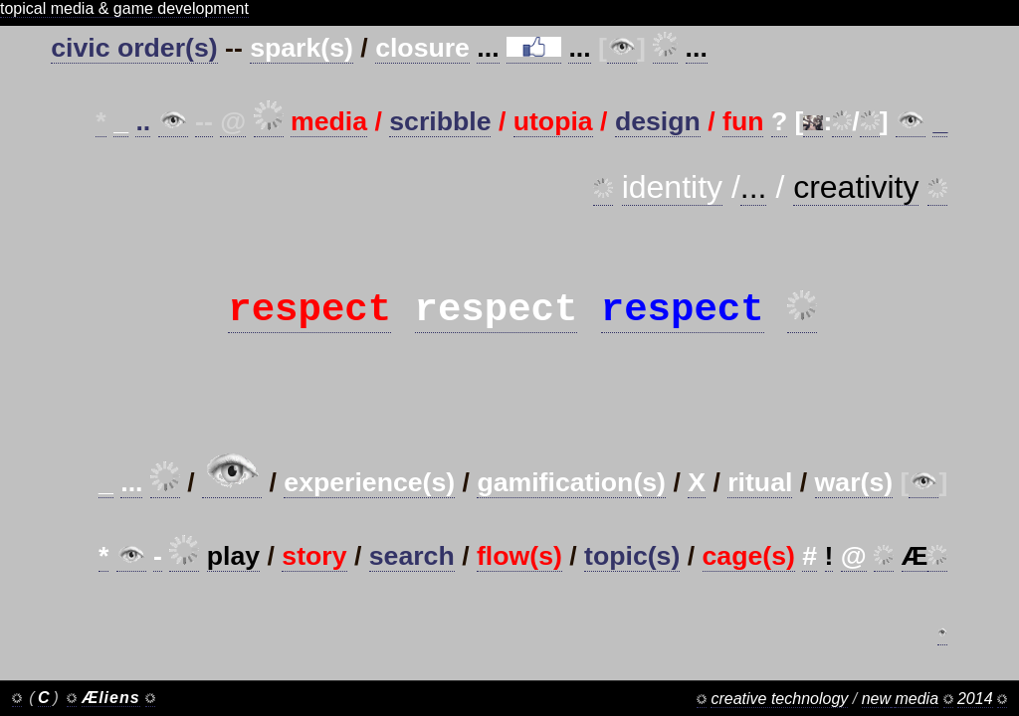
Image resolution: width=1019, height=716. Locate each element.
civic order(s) (134, 48)
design (658, 121)
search (412, 583)
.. (142, 121)
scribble (440, 121)
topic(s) (632, 583)
